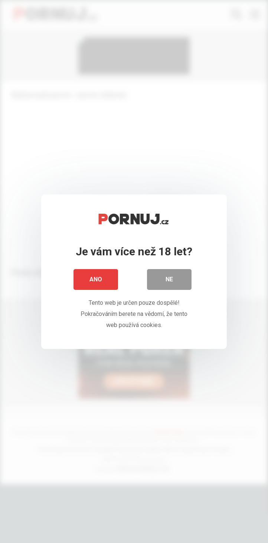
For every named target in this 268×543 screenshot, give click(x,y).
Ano (95, 281)
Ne (169, 281)
